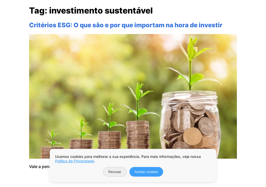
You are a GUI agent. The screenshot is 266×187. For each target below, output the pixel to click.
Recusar (114, 172)
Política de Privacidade (74, 161)
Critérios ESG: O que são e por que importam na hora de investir (125, 25)
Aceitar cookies (146, 172)
